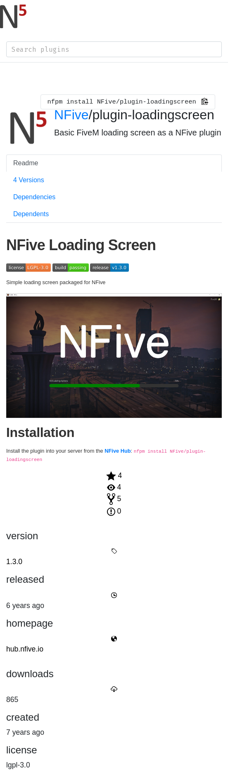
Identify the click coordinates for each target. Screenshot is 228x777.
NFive (71, 114)
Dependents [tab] (31, 213)
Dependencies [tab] (34, 196)
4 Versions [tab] (28, 179)
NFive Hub (117, 451)
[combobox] (114, 49)
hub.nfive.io (24, 649)
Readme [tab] (25, 162)
